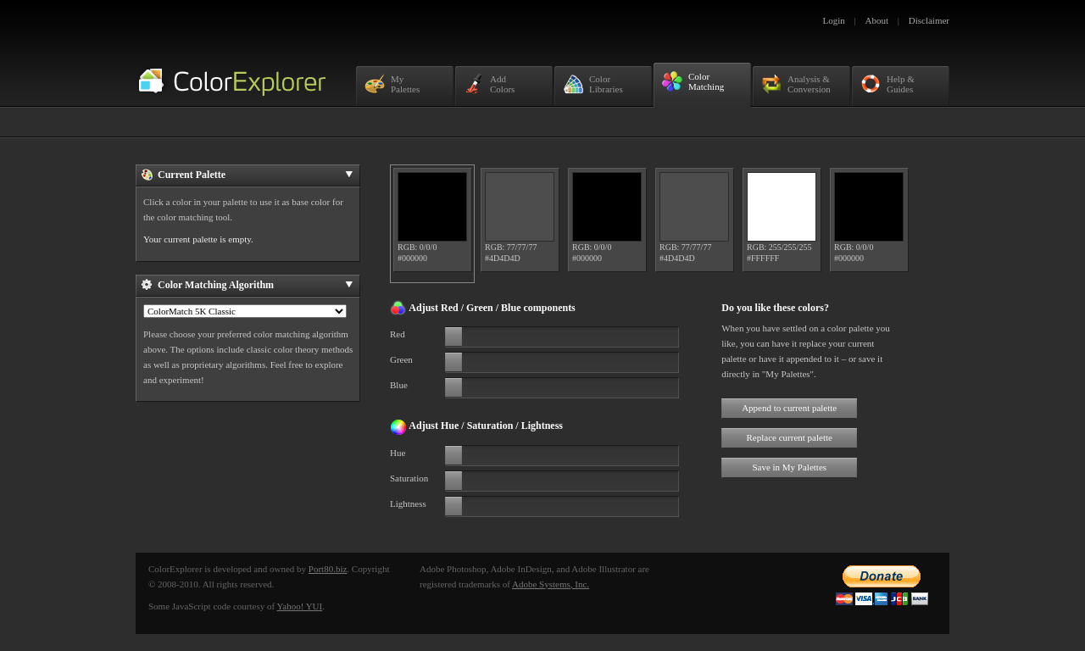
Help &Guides (887, 84)
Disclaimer (929, 20)
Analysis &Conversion (796, 84)
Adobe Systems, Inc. (550, 584)
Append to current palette (789, 408)
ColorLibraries (593, 84)
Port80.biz (328, 569)
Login (834, 20)
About (877, 20)
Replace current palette (789, 437)
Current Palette (247, 175)
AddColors (489, 84)
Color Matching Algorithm (247, 285)
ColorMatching (693, 81)
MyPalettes (392, 84)
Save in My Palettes (789, 467)
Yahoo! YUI (299, 606)
